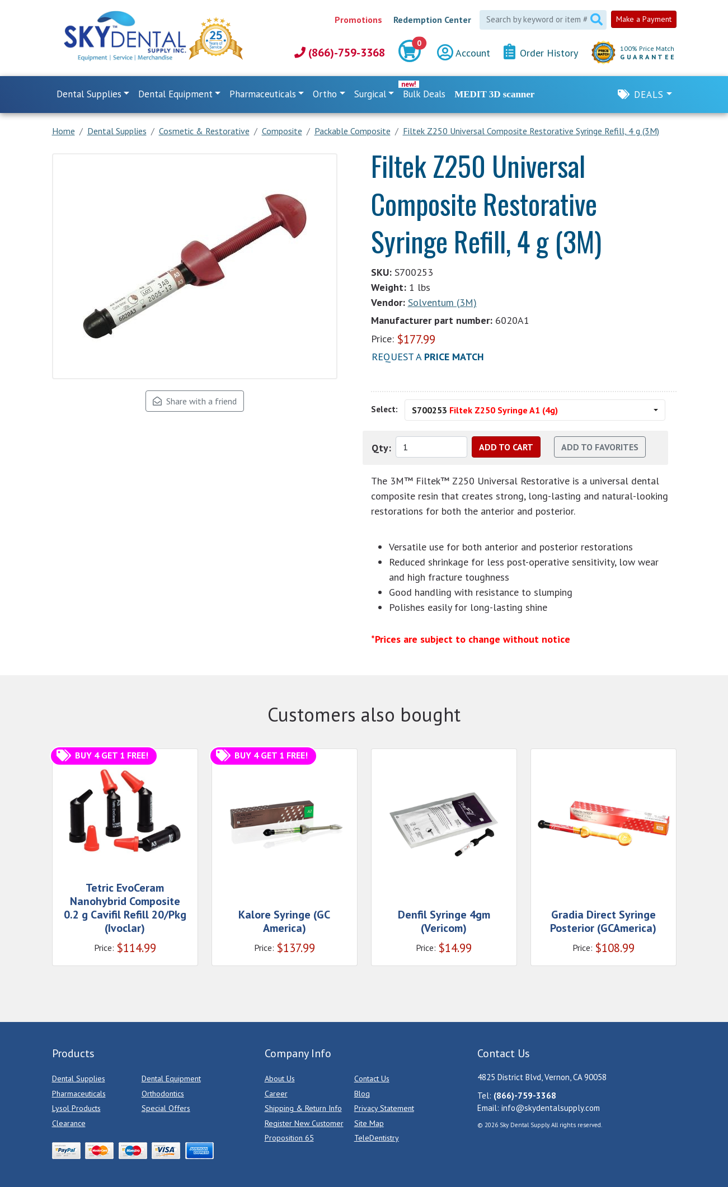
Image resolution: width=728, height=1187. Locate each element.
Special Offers (166, 1108)
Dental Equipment (171, 1078)
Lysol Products (76, 1108)
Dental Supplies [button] (89, 94)
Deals (649, 94)
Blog (362, 1094)
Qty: (381, 447)
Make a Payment (643, 19)
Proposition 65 (289, 1138)
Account (463, 52)
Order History (541, 52)
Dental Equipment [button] (175, 94)
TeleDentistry (376, 1138)
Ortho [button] (325, 94)
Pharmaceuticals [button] (262, 94)
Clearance (69, 1123)
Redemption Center (432, 19)
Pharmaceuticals (79, 1094)
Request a (428, 356)
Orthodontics (163, 1094)
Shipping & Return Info (303, 1108)
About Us (280, 1078)
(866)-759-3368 (339, 52)
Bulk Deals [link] (424, 94)
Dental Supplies (78, 1078)
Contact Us (371, 1078)
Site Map (369, 1123)
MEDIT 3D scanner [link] (494, 94)
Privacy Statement (384, 1108)
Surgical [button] (370, 94)
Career (276, 1094)
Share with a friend (195, 401)
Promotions (358, 19)
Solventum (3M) (442, 302)
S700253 (485, 410)
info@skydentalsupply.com (550, 1108)
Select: (384, 409)
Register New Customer (304, 1123)
